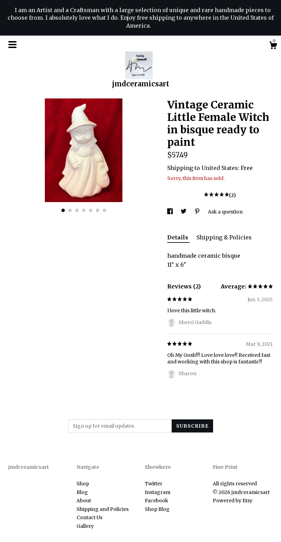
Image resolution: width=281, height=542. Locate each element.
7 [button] (104, 210)
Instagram (157, 492)
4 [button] (84, 210)
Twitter (153, 484)
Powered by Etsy (232, 500)
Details (178, 237)
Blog (82, 492)
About (84, 500)
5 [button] (90, 210)
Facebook (156, 500)
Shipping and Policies (103, 509)
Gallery (85, 526)
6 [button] (97, 210)
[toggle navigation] (12, 44)
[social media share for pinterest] (197, 212)
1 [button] (63, 210)
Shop (83, 484)
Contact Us (89, 517)
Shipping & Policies (224, 237)
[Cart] (273, 46)
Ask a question (225, 212)
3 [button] (77, 210)
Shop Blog (157, 509)
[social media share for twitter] (184, 212)
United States (219, 167)
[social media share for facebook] (170, 212)
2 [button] (70, 210)
